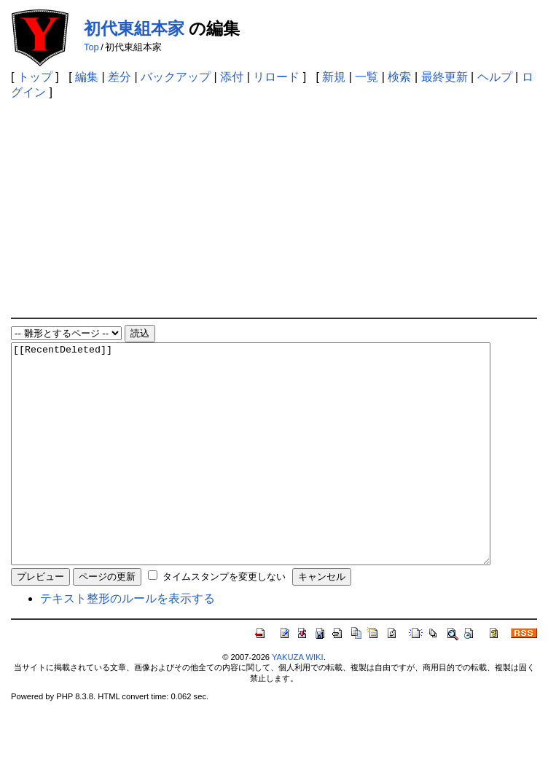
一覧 (366, 77)
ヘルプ (494, 77)
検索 (399, 77)
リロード (276, 77)
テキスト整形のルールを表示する (127, 642)
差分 (119, 77)
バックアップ (176, 77)
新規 (333, 77)
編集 (86, 77)
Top (91, 47)
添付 (231, 77)
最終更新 (444, 77)
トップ (34, 77)
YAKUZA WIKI (298, 700)
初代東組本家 (134, 28)
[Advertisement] (274, 208)
